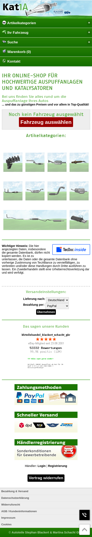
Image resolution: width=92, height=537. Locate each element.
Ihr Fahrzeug (46, 32)
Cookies (6, 524)
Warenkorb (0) (16, 51)
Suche (46, 42)
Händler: (31, 466)
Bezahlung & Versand (14, 491)
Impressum (8, 517)
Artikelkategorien (46, 22)
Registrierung (57, 466)
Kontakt (11, 61)
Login (42, 466)
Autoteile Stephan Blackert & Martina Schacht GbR (47, 532)
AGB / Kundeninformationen (19, 511)
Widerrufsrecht (10, 504)
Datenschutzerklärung (15, 498)
